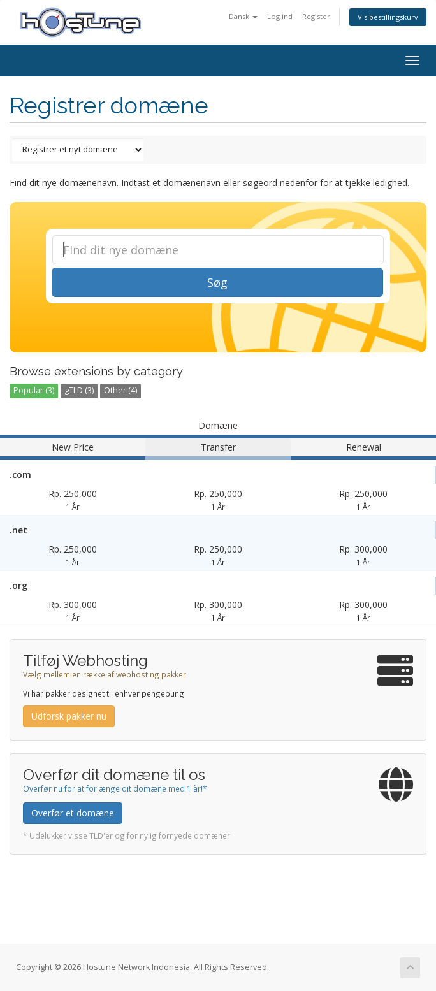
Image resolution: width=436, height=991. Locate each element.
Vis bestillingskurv (388, 17)
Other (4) (120, 390)
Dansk (243, 16)
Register (316, 16)
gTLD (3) (79, 390)
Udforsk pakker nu (68, 716)
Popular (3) (33, 390)
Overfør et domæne (72, 813)
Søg (217, 282)
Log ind (280, 16)
